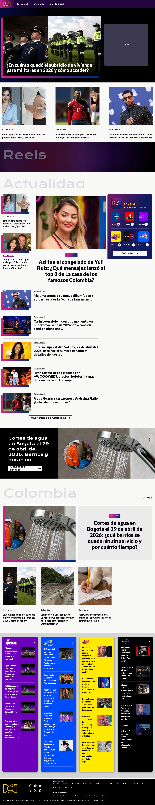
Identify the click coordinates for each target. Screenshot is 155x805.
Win (72, 788)
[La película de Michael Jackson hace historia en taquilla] (135, 673)
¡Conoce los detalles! (25, 468)
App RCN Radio (57, 4)
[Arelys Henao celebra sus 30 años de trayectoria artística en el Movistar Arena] (58, 698)
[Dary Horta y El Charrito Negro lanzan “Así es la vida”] (58, 680)
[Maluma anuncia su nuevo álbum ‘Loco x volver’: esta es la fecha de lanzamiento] (131, 106)
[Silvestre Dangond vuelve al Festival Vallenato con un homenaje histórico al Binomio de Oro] (58, 725)
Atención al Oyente (59, 795)
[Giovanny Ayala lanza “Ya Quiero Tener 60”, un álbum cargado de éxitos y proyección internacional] (58, 753)
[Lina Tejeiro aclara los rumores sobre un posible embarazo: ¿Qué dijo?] (24, 106)
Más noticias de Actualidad (50, 418)
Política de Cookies (98, 800)
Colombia (39, 4)
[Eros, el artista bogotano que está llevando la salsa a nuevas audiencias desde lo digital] (97, 753)
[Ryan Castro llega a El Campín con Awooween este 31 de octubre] (20, 673)
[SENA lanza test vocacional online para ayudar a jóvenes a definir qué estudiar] (95, 586)
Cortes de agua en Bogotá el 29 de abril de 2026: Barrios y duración (28, 449)
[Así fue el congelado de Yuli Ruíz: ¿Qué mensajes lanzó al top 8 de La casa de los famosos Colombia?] (71, 222)
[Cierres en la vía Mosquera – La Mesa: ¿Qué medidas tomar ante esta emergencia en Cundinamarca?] (57, 586)
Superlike (145, 784)
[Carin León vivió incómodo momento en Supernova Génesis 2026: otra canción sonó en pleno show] (17, 325)
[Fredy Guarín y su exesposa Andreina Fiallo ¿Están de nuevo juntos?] (77, 106)
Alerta (104, 784)
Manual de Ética (72, 795)
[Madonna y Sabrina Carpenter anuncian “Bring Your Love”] (135, 655)
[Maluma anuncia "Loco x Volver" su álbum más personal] (20, 654)
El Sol (118, 784)
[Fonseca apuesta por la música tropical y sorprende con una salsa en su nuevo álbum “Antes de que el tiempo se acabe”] (97, 660)
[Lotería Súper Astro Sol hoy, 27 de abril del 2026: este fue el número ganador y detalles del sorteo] (17, 350)
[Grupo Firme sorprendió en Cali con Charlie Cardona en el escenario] (97, 686)
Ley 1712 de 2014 (86, 795)
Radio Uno (126, 784)
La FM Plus (136, 784)
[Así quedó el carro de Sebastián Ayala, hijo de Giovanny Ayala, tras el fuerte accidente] (58, 660)
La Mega (111, 784)
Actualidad (22, 4)
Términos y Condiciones (51, 800)
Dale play (129, 253)
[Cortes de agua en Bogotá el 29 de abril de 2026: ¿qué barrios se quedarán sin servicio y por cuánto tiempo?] (40, 533)
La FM (85, 784)
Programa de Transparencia (102, 795)
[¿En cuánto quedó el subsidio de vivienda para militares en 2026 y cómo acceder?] (52, 46)
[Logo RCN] (10, 788)
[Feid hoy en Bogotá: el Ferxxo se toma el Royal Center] (20, 710)
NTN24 (66, 788)
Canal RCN (56, 784)
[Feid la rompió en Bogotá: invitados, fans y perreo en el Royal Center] (20, 692)
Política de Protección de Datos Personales (75, 800)
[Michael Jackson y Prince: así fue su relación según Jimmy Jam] (135, 693)
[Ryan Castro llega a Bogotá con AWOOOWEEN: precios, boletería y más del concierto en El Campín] (17, 376)
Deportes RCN (94, 784)
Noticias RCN (76, 784)
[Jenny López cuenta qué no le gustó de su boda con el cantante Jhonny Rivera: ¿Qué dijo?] (17, 242)
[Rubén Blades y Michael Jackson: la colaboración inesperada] (97, 705)
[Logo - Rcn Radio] (6, 4)
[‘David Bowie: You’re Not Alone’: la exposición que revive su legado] (135, 713)
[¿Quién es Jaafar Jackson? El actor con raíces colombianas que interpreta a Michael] (135, 737)
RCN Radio (66, 784)
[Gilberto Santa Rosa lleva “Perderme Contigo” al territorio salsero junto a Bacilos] (97, 727)
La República (57, 788)
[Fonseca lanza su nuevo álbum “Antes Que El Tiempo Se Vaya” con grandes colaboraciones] (20, 730)
